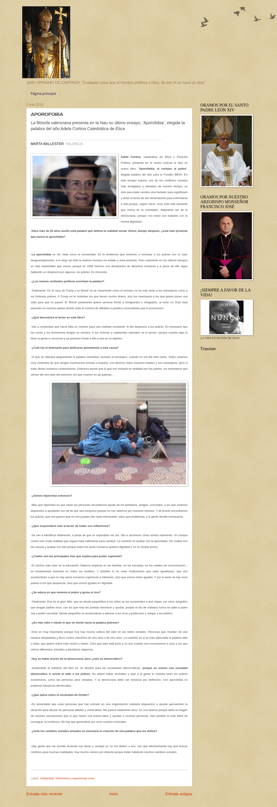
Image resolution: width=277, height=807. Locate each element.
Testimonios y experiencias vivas (74, 778)
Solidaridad (47, 778)
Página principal (43, 93)
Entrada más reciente (44, 794)
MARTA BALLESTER (47, 144)
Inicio (113, 794)
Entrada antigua (178, 794)
